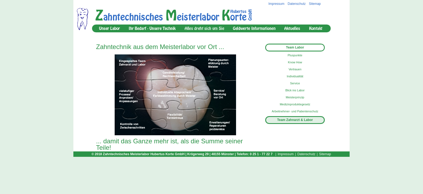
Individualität (295, 76)
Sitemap (315, 4)
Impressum (276, 4)
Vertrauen (295, 69)
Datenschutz (297, 4)
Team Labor (295, 47)
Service (295, 83)
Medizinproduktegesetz (295, 104)
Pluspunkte (295, 55)
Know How (295, 62)
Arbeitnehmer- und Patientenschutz (295, 111)
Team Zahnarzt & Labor (295, 120)
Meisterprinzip (295, 97)
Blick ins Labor (295, 90)
